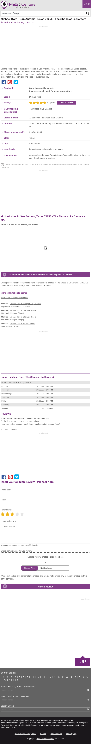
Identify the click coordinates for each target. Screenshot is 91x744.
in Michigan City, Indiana (25, 304)
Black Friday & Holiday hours (25, 734)
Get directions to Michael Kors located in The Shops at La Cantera (40, 275)
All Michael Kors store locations (14, 298)
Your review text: (9, 521)
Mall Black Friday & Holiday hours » (16, 382)
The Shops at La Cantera (40, 109)
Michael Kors (35, 97)
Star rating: (7, 510)
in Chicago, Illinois (23, 310)
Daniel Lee (27, 164)
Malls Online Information (45, 739)
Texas (31, 138)
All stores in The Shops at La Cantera (46, 118)
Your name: (7, 490)
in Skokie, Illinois (22, 324)
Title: (4, 500)
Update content (56, 734)
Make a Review (66, 103)
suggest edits (61, 164)
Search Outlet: (7, 706)
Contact (43, 734)
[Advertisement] (24, 47)
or (45, 563)
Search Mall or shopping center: (15, 696)
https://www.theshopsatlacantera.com (46, 149)
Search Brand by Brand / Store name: (18, 686)
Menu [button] (87, 4)
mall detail (45, 91)
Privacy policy (71, 734)
